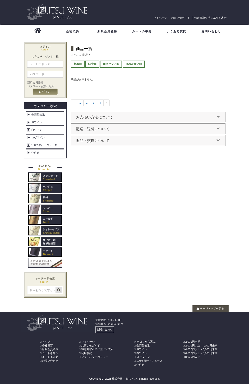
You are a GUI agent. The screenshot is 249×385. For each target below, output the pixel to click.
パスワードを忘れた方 (40, 87)
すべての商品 (80, 55)
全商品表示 (38, 115)
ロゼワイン (38, 138)
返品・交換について (148, 141)
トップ (46, 342)
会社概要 (47, 346)
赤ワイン (36, 123)
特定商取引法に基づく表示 (210, 17)
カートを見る (50, 354)
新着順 (78, 65)
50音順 (92, 65)
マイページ (160, 17)
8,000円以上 (192, 358)
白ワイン (36, 130)
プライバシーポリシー (94, 358)
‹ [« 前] (73, 103)
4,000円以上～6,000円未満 (201, 350)
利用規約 (86, 354)
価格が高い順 (134, 65)
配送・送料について (148, 130)
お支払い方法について (148, 118)
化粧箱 (35, 153)
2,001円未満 (192, 342)
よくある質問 (50, 358)
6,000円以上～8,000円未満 (201, 354)
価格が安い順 (111, 65)
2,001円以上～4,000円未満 (201, 346)
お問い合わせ (105, 330)
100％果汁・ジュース (44, 146)
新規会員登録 (35, 83)
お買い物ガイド (180, 17)
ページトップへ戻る (210, 309)
